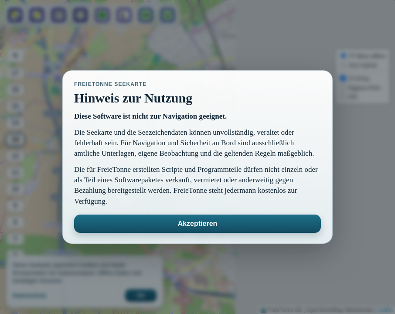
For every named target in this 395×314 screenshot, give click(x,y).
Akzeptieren (198, 223)
